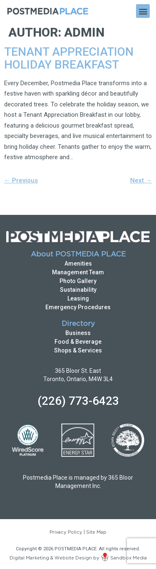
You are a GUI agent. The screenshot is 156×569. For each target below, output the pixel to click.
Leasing (78, 298)
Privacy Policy (66, 532)
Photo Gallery (78, 281)
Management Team (78, 272)
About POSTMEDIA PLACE (78, 254)
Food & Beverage (78, 341)
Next (141, 180)
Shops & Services (78, 350)
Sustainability (78, 289)
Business (78, 333)
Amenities (78, 263)
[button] (143, 11)
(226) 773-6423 (78, 401)
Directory (78, 324)
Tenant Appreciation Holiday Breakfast (69, 58)
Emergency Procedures (78, 307)
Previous (21, 180)
